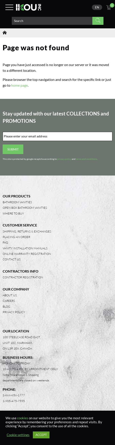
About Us (10, 295)
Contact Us (12, 259)
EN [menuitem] (97, 7)
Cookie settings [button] (18, 435)
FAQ (5, 242)
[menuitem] (97, 7)
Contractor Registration (23, 277)
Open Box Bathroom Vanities (25, 207)
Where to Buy (13, 213)
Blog (6, 306)
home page (19, 85)
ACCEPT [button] (41, 435)
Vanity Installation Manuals (25, 248)
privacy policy (64, 159)
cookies (22, 418)
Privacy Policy (14, 312)
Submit (13, 149)
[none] (97, 7)
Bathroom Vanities (17, 202)
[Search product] (52, 21)
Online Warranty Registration (27, 254)
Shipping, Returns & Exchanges (27, 231)
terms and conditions (86, 159)
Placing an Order (16, 237)
